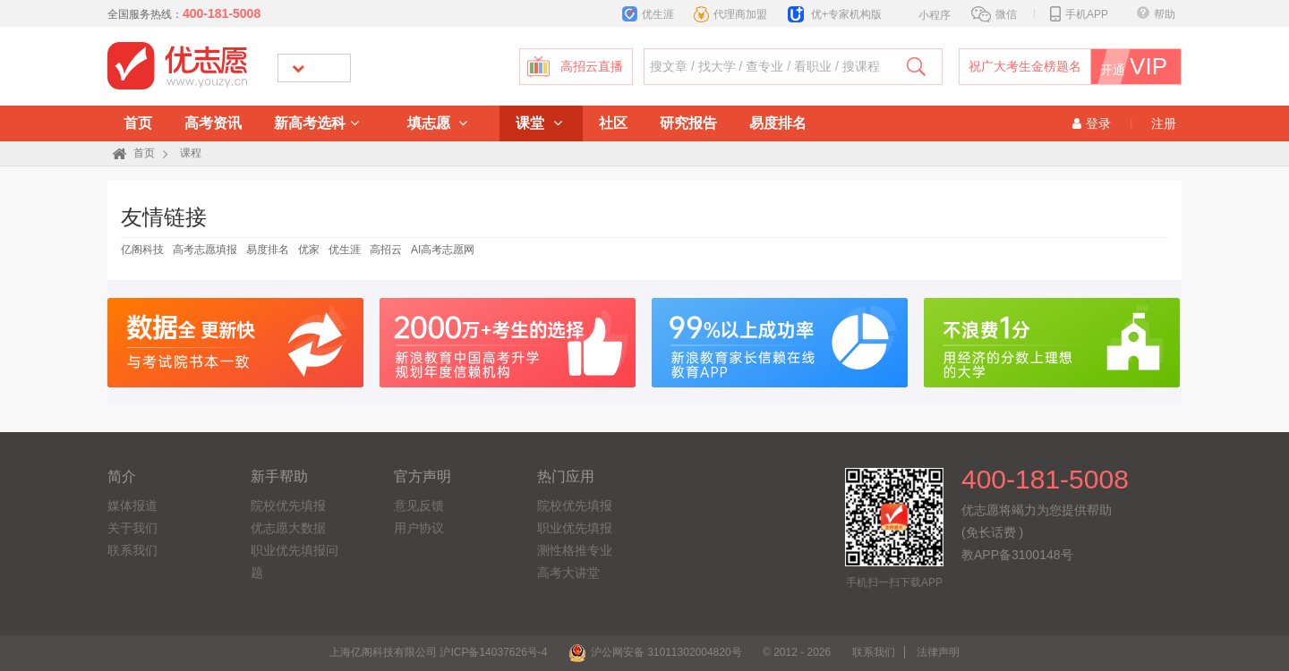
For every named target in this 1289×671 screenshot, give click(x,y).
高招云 (386, 249)
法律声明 (938, 652)
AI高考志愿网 (442, 249)
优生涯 (648, 14)
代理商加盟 (730, 14)
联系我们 (132, 550)
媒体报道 (132, 505)
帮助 (1156, 14)
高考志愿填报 (205, 249)
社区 (613, 123)
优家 (309, 249)
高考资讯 (213, 123)
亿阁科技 (142, 249)
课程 (190, 153)
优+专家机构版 (835, 14)
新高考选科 (316, 123)
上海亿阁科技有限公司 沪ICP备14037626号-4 (438, 652)
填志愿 (437, 123)
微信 (994, 14)
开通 (1140, 66)
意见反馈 (419, 505)
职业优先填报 (574, 528)
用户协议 (419, 528)
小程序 (925, 13)
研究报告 (688, 123)
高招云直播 (591, 66)
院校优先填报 (288, 505)
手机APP (1079, 14)
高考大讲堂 (568, 572)
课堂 (538, 123)
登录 (1091, 123)
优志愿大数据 (288, 528)
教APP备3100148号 (1017, 555)
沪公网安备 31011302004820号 (655, 652)
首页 (138, 123)
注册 (1163, 123)
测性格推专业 (574, 550)
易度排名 (778, 123)
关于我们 (132, 528)
